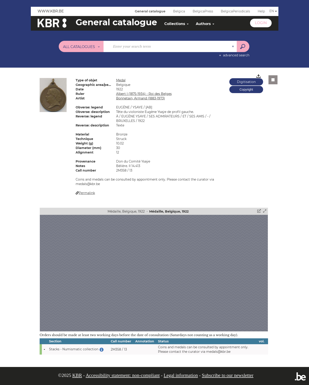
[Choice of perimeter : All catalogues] (81, 46)
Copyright (246, 89)
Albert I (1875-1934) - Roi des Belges (144, 94)
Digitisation (246, 82)
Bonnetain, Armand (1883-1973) (140, 98)
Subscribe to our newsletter (227, 375)
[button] (53, 95)
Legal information (181, 375)
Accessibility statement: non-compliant (123, 375)
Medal (121, 80)
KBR (77, 375)
